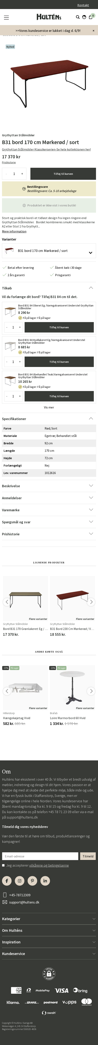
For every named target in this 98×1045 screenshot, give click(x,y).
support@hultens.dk (22, 817)
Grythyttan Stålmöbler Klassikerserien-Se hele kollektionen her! (46, 149)
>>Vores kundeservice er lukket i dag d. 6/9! (48, 30)
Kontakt (83, 5)
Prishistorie (9, 162)
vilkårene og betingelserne (49, 865)
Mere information (14, 231)
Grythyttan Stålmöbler (18, 135)
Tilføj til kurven (63, 174)
